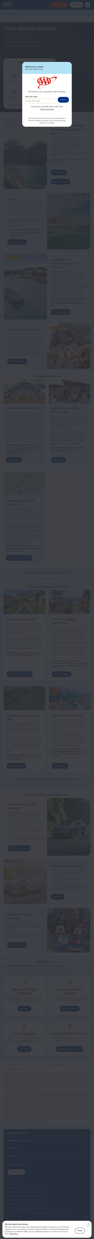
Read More (13, 1234)
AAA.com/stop (47, 109)
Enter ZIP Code (31, 97)
